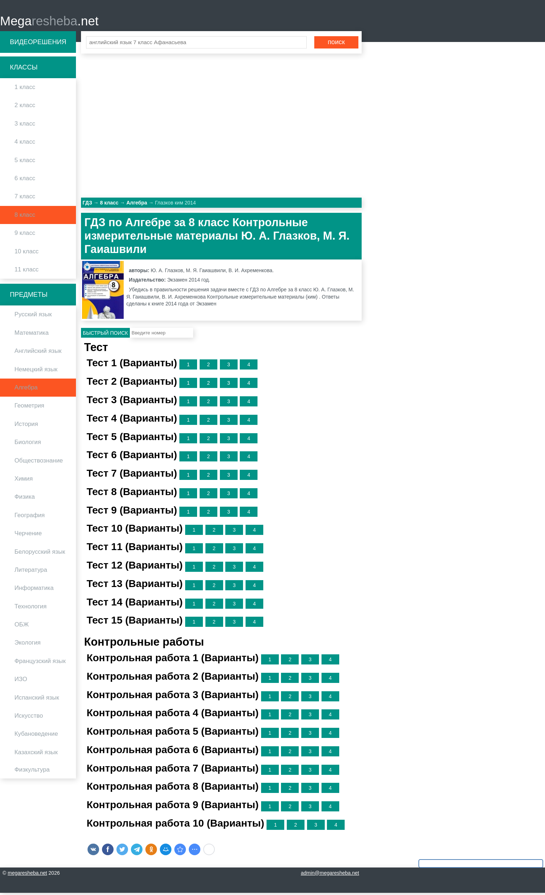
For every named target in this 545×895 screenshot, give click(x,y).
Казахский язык (36, 754)
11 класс (26, 271)
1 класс (24, 89)
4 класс (24, 144)
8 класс (24, 217)
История (26, 426)
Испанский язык (36, 699)
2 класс (24, 107)
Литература (30, 572)
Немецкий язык (36, 371)
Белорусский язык (39, 553)
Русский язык (33, 316)
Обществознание (38, 462)
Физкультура (32, 772)
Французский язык (40, 663)
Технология (30, 608)
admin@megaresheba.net (330, 875)
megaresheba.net (27, 875)
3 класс (24, 125)
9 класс (24, 235)
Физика (24, 499)
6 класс (24, 180)
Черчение (28, 535)
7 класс (24, 198)
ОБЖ (21, 626)
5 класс (24, 162)
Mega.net (49, 22)
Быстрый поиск (105, 335)
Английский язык (37, 353)
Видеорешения (38, 44)
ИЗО (20, 681)
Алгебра (26, 389)
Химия (23, 480)
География (29, 517)
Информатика (34, 590)
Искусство (28, 717)
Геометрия (29, 408)
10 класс (26, 253)
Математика (31, 335)
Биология (27, 444)
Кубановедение (36, 736)
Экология (27, 645)
